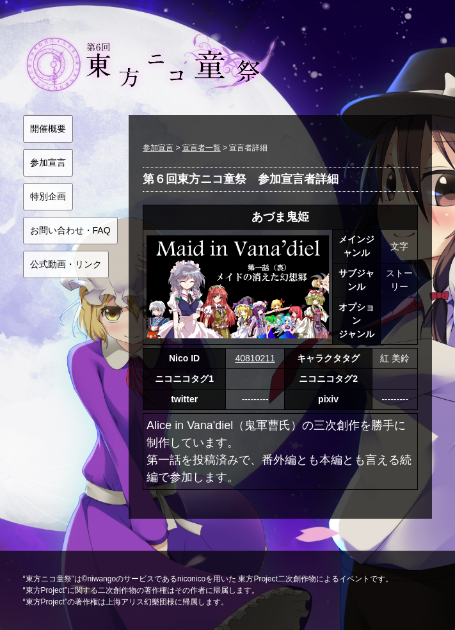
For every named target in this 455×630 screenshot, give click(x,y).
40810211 (255, 358)
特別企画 (48, 196)
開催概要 (48, 128)
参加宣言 (48, 162)
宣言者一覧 (201, 147)
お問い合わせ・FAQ (70, 230)
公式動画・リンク (66, 264)
